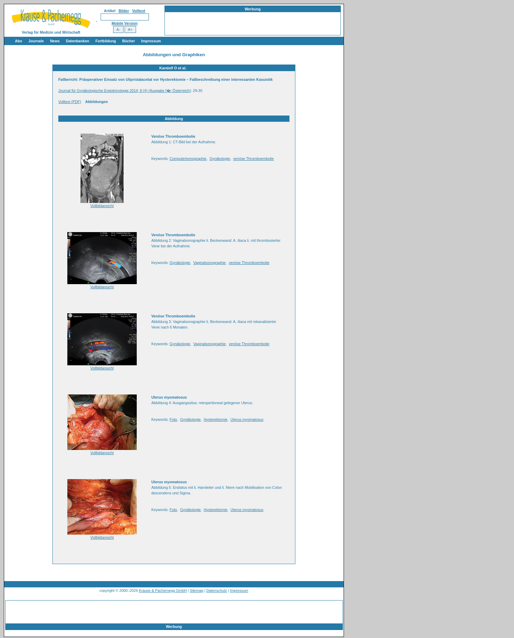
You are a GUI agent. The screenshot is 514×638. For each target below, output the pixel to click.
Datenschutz (217, 590)
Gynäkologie (220, 158)
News (55, 41)
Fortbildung (105, 41)
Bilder (124, 11)
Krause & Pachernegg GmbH (163, 590)
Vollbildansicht (102, 206)
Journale (36, 41)
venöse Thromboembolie (253, 158)
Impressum (151, 41)
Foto (173, 419)
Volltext (138, 11)
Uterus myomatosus (246, 419)
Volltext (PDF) (69, 102)
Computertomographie (188, 158)
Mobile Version (124, 23)
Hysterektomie (215, 419)
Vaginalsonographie (209, 263)
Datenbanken (77, 41)
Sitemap (196, 590)
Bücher (128, 41)
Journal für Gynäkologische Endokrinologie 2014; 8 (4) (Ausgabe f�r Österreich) (124, 90)
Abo (18, 41)
